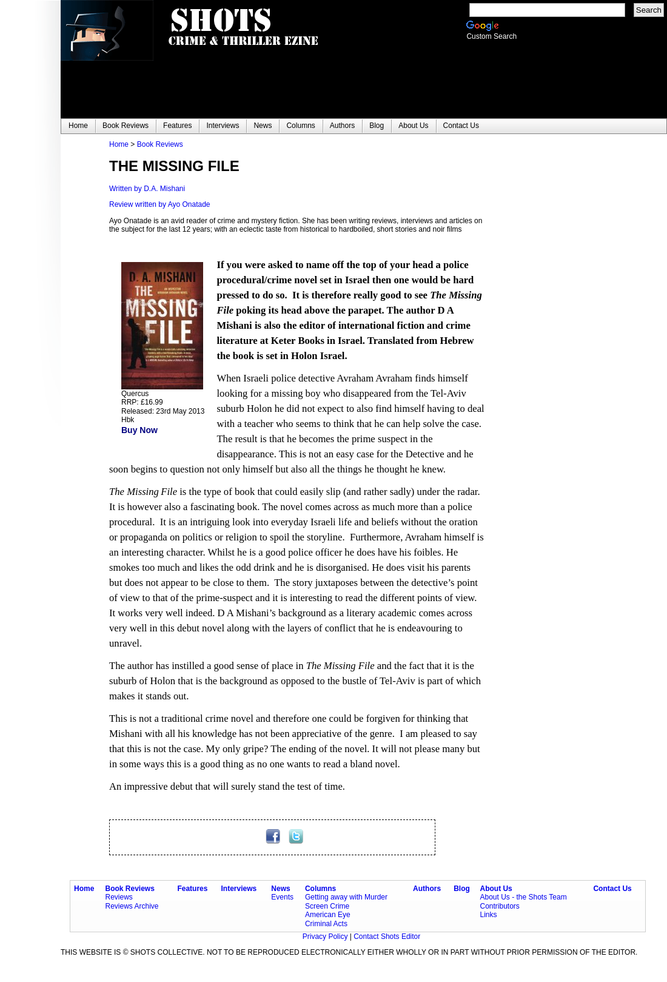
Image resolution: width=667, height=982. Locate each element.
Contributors (499, 906)
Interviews (239, 888)
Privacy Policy (326, 936)
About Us (496, 888)
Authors (427, 888)
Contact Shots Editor (387, 936)
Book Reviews (160, 144)
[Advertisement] (557, 322)
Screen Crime (327, 906)
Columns (320, 888)
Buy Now (139, 430)
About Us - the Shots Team (523, 897)
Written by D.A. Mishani (147, 188)
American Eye (327, 914)
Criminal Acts (326, 924)
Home (119, 144)
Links (488, 914)
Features (192, 888)
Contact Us (612, 888)
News (280, 888)
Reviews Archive (132, 906)
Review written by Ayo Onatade (159, 204)
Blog (462, 888)
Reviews (119, 897)
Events (282, 897)
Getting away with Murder (346, 897)
